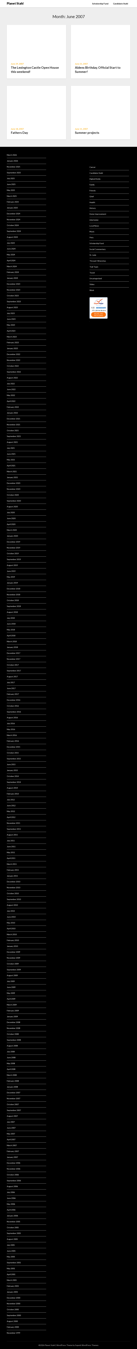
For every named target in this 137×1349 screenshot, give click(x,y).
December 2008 (13, 1022)
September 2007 (14, 1110)
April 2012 (11, 817)
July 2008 (11, 1051)
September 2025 (14, 172)
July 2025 (11, 178)
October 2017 (13, 665)
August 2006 (12, 1186)
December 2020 (13, 483)
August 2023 (12, 307)
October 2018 (13, 600)
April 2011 (11, 858)
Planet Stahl (15, 3)
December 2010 (13, 881)
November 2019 (13, 548)
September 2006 (14, 1180)
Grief (92, 196)
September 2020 (14, 501)
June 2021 (11, 454)
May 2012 (11, 811)
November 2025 (13, 167)
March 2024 (12, 266)
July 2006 (11, 1192)
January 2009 (12, 1016)
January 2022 (12, 413)
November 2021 (13, 424)
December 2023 (13, 284)
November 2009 (13, 958)
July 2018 (11, 618)
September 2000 (14, 1315)
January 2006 (12, 1216)
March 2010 (12, 934)
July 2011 (11, 840)
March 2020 (12, 530)
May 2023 (11, 325)
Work (92, 290)
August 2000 (12, 1321)
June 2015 (11, 764)
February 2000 (13, 1327)
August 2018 (12, 612)
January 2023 (12, 348)
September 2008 (14, 1040)
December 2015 (13, 747)
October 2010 (13, 893)
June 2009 (11, 987)
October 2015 (13, 753)
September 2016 (14, 712)
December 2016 (13, 700)
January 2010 (12, 946)
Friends (93, 190)
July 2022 (11, 383)
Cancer (93, 167)
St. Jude (93, 255)
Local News (94, 226)
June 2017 (11, 688)
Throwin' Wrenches (98, 261)
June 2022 (11, 389)
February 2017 (13, 694)
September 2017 (14, 670)
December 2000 (13, 1298)
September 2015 (14, 758)
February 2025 (13, 202)
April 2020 (11, 524)
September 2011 (14, 829)
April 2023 (11, 331)
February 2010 (13, 940)
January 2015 (12, 770)
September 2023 (14, 301)
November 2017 (13, 659)
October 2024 (13, 225)
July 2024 (11, 243)
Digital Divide (95, 179)
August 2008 (12, 1046)
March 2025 (12, 196)
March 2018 (12, 641)
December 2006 (13, 1163)
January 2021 (12, 477)
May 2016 (11, 729)
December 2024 (13, 213)
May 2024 (11, 254)
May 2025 (11, 190)
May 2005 (11, 1257)
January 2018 (12, 647)
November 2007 (13, 1098)
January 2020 (12, 536)
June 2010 (11, 917)
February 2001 (13, 1286)
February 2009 (13, 1010)
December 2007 (13, 1092)
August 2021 (12, 442)
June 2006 (11, 1198)
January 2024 (12, 278)
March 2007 (12, 1145)
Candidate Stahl (120, 3)
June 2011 (11, 846)
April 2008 (11, 1069)
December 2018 (13, 589)
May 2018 (11, 629)
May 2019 (11, 577)
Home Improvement (98, 214)
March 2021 (12, 471)
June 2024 (11, 249)
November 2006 (13, 1169)
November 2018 (13, 594)
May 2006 (11, 1204)
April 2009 (11, 999)
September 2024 (14, 231)
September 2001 (14, 1262)
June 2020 (11, 518)
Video (92, 284)
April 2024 (11, 260)
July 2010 (11, 911)
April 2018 (11, 635)
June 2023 (11, 319)
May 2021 (11, 460)
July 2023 (11, 313)
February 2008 (13, 1081)
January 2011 (12, 876)
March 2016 (12, 735)
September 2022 (14, 372)
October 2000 (13, 1309)
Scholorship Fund (100, 3)
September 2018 (14, 606)
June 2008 (11, 1057)
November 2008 (13, 1028)
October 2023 (13, 295)
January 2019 (12, 583)
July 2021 (11, 448)
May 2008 (11, 1063)
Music (92, 231)
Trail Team (94, 267)
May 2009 (11, 993)
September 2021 (14, 436)
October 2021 (13, 430)
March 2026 (12, 155)
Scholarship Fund (97, 243)
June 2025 (11, 184)
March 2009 (12, 1005)
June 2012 (11, 805)
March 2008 (12, 1075)
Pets (92, 237)
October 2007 (13, 1104)
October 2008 (13, 1034)
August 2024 (12, 237)
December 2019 (13, 542)
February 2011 (13, 870)
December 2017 (13, 653)
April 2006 (11, 1210)
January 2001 (12, 1292)
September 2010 (14, 899)
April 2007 (11, 1139)
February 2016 (13, 741)
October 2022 (13, 366)
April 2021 (11, 465)
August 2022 (12, 378)
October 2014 (13, 776)
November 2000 (13, 1303)
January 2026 (12, 161)
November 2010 (13, 887)
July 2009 (11, 981)
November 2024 (13, 219)
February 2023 (13, 342)
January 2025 (12, 208)
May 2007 (11, 1134)
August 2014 (12, 788)
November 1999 (13, 1333)
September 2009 (14, 969)
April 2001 (11, 1274)
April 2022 (11, 401)
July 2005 (11, 1245)
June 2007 (11, 1128)
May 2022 (11, 395)
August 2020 (12, 506)
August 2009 (12, 975)
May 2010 (11, 923)
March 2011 (12, 864)
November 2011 (13, 823)
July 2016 (11, 723)
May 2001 (11, 1268)
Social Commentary (98, 249)
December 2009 (13, 952)
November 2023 (13, 290)
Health (92, 202)
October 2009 (13, 964)
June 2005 (11, 1251)
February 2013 (13, 794)
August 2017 (12, 676)
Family (92, 185)
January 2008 (12, 1087)
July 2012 (11, 799)
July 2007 (11, 1122)
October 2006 (13, 1175)
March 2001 (12, 1280)
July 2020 (11, 512)
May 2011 (11, 852)
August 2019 (12, 565)
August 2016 (12, 717)
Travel (92, 273)
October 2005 (13, 1227)
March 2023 (12, 337)
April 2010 (11, 928)
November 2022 (13, 360)
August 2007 (12, 1116)
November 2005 (13, 1221)
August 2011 (12, 835)
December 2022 (13, 354)
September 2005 (14, 1233)
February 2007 (13, 1151)
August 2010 (12, 905)
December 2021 (13, 419)
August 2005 (12, 1239)
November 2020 (13, 489)
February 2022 (13, 407)
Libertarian (94, 220)
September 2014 (14, 782)
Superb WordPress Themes (86, 1345)
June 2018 (11, 624)
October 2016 (13, 706)
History (93, 208)
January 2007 (12, 1157)
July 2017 (11, 682)
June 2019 (11, 571)
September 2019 (14, 559)
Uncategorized (96, 278)
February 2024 (13, 272)
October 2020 (13, 495)
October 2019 (13, 553)
